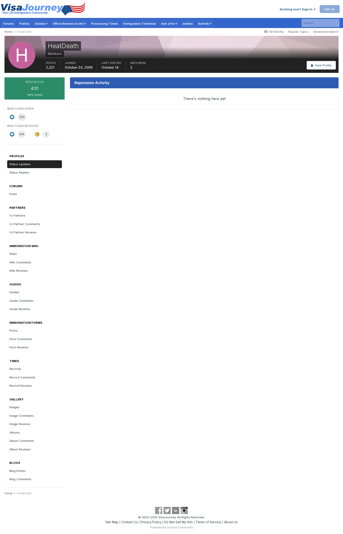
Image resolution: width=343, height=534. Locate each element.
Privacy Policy (150, 522)
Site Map (111, 522)
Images (14, 407)
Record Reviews (20, 385)
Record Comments (22, 377)
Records (15, 369)
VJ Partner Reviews (23, 232)
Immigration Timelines (139, 23)
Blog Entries (17, 471)
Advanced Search (326, 31)
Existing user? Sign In (298, 9)
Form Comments (20, 339)
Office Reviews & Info (69, 23)
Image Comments (21, 415)
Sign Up (329, 9)
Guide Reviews (19, 309)
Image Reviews (20, 424)
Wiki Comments (20, 262)
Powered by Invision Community (171, 527)
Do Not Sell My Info (178, 522)
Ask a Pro (169, 23)
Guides (41, 23)
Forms (13, 330)
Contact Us (129, 522)
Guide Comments (21, 300)
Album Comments (21, 441)
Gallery (187, 23)
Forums (8, 23)
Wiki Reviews (18, 270)
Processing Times (104, 23)
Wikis (13, 254)
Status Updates (20, 164)
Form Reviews (19, 347)
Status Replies (19, 172)
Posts (13, 194)
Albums (14, 432)
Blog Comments (20, 479)
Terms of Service (208, 522)
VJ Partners (17, 215)
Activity (204, 23)
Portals (24, 23)
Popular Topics (298, 31)
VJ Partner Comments (24, 224)
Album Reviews (20, 449)
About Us (231, 522)
